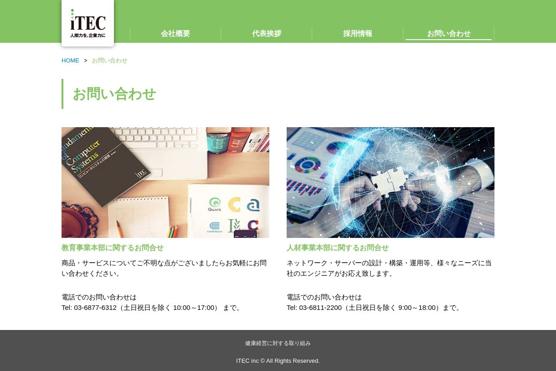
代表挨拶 (266, 33)
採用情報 (357, 33)
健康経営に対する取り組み (278, 343)
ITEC (87, 23)
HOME (70, 60)
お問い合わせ (449, 33)
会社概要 (175, 33)
